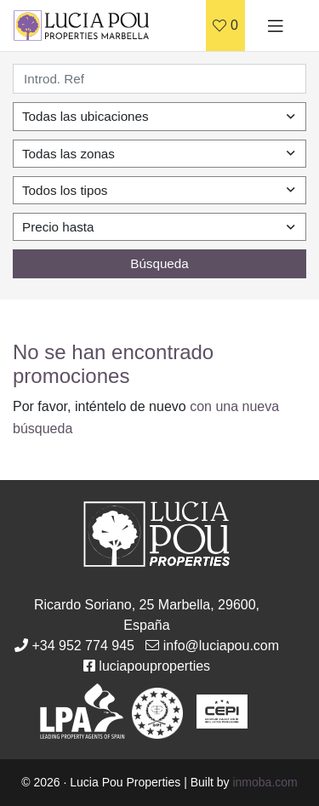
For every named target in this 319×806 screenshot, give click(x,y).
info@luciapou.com (221, 645)
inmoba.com (264, 782)
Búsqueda (159, 263)
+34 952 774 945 (82, 645)
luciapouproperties (154, 666)
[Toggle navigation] (276, 25)
